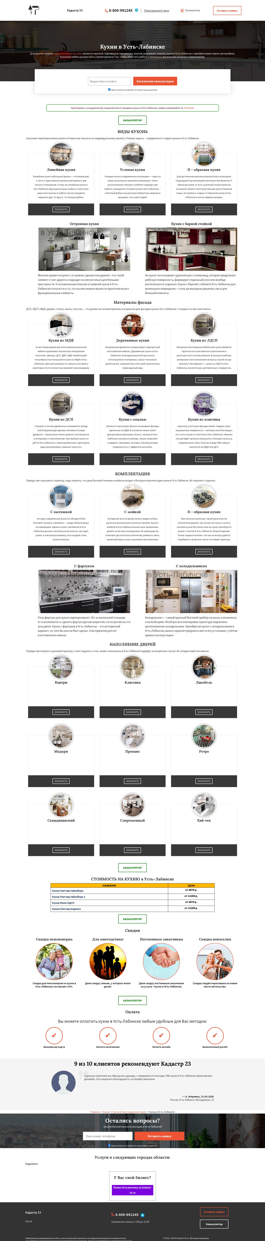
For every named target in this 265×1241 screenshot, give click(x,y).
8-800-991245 (120, 10)
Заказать (61, 209)
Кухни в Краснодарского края (129, 1112)
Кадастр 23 (33, 1212)
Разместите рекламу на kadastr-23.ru (132, 1190)
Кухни (106, 1112)
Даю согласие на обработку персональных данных (132, 90)
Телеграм (189, 107)
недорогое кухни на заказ (68, 53)
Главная (95, 1112)
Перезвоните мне (156, 10)
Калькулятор (190, 10)
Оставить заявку (227, 10)
